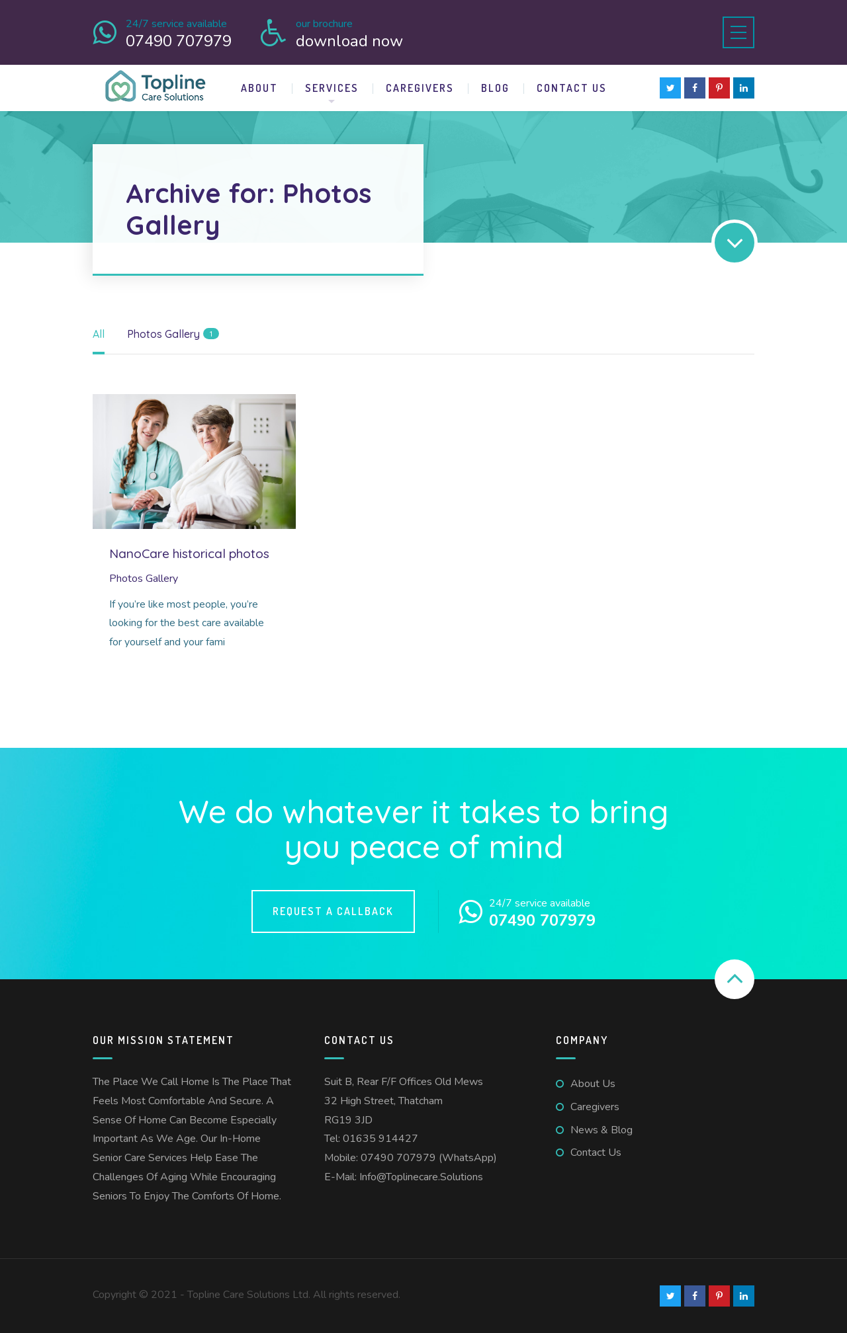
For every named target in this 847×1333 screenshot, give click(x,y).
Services (332, 88)
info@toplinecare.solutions (421, 1177)
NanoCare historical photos (189, 553)
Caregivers (420, 88)
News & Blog (601, 1130)
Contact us (572, 88)
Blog (495, 88)
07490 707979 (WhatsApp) (429, 1158)
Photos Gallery (143, 578)
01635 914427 (380, 1138)
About (259, 88)
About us (592, 1083)
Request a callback (333, 911)
